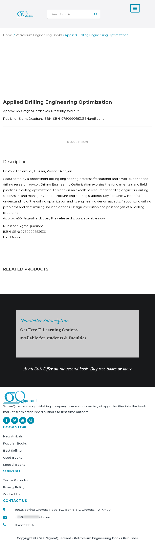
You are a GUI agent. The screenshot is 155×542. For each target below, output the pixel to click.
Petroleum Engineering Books (39, 35)
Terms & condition (17, 480)
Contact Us (11, 494)
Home (8, 35)
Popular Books (15, 443)
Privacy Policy (13, 487)
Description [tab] (77, 142)
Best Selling (12, 450)
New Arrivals (13, 436)
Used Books (12, 457)
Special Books (14, 465)
